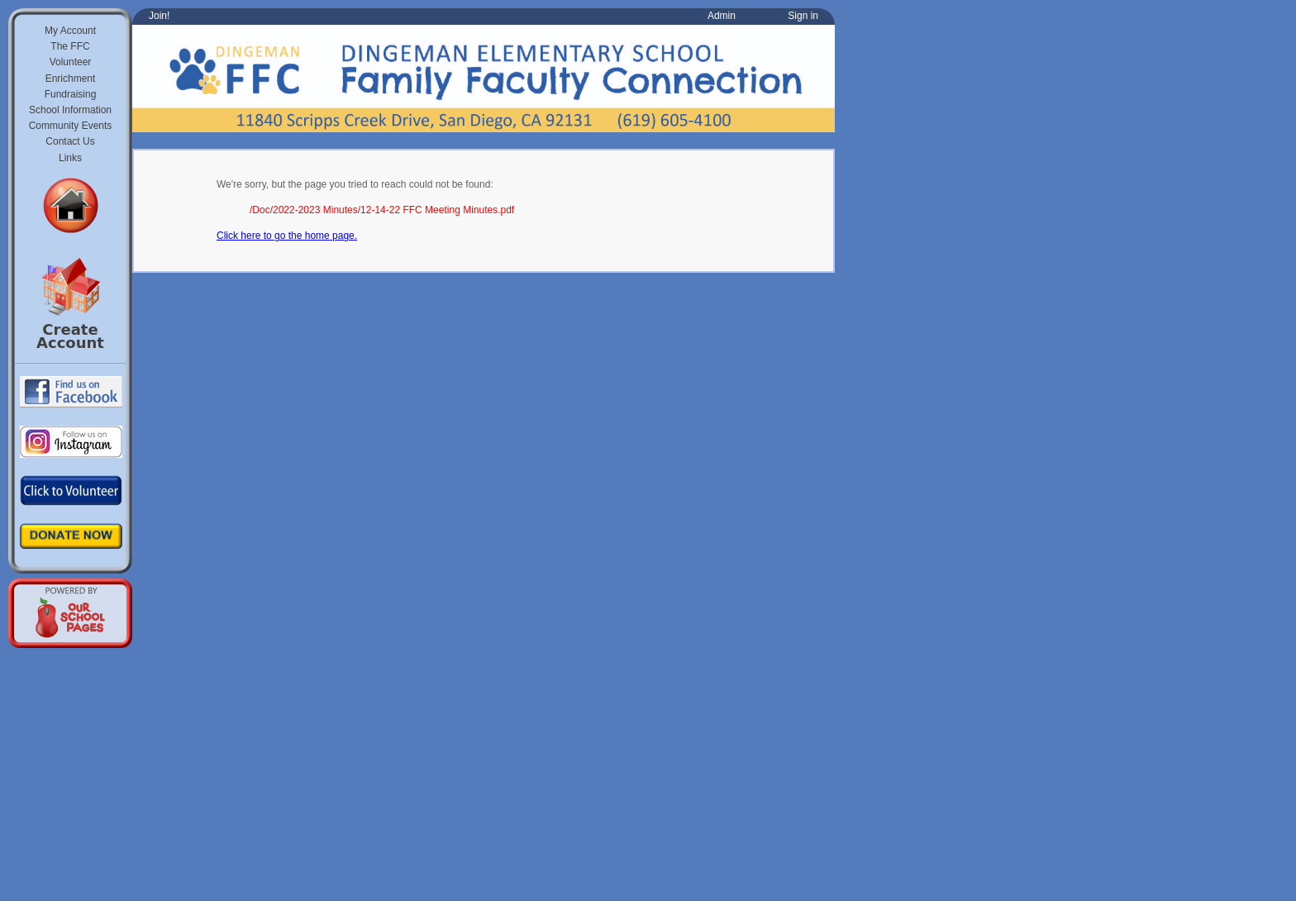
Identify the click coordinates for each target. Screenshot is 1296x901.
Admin (722, 15)
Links (70, 158)
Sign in (803, 15)
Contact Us (69, 141)
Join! (159, 15)
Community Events (70, 125)
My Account (70, 30)
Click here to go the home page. (287, 235)
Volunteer (71, 62)
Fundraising (71, 94)
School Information (70, 110)
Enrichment (70, 78)
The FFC (69, 46)
